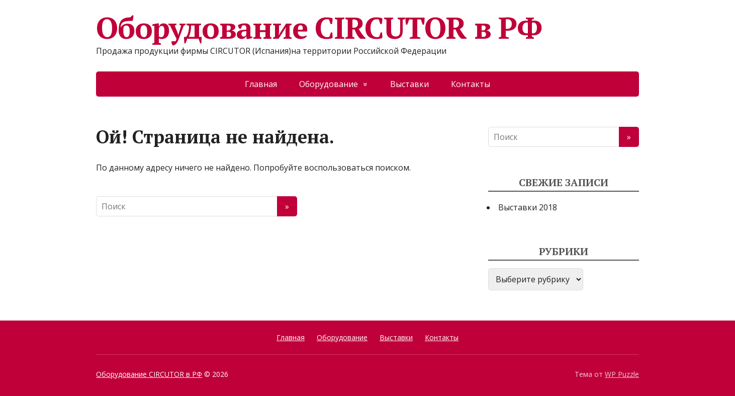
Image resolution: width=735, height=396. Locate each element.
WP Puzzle (622, 374)
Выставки (409, 84)
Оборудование (328, 84)
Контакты (470, 84)
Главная (261, 84)
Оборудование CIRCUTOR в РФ (319, 27)
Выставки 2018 (527, 207)
